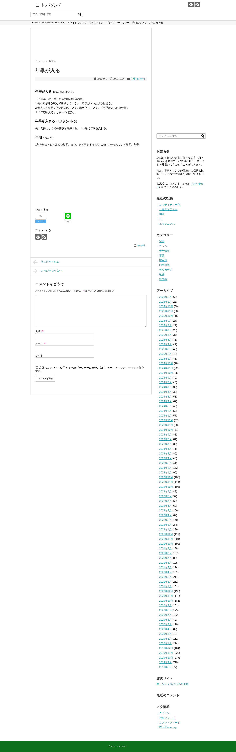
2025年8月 (165, 325)
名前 (39, 331)
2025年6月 (165, 335)
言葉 (133, 78)
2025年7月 (165, 330)
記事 (161, 241)
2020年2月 (165, 638)
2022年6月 (165, 505)
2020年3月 (165, 634)
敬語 (161, 274)
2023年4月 (165, 458)
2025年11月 (166, 311)
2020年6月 (165, 619)
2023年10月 (166, 429)
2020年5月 (165, 624)
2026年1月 (165, 301)
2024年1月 (165, 415)
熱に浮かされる (46, 262)
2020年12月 (166, 591)
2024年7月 (165, 387)
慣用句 (141, 78)
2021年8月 (165, 553)
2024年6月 (165, 391)
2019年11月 (166, 653)
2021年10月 (166, 543)
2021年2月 (165, 581)
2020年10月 (166, 600)
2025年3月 (165, 349)
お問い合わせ (156, 22)
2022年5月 (165, 510)
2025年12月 (166, 306)
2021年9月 (165, 548)
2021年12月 (166, 534)
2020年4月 (165, 629)
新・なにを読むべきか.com (172, 683)
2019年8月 (165, 667)
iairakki (141, 245)
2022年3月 (165, 520)
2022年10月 (166, 486)
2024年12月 (166, 363)
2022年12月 (166, 477)
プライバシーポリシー (117, 22)
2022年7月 (165, 501)
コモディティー (168, 209)
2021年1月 (165, 586)
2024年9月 (165, 377)
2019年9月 (165, 662)
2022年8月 (165, 496)
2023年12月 (166, 420)
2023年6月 (165, 448)
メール (40, 343)
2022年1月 (165, 529)
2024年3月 (165, 406)
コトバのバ (48, 5)
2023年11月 (166, 425)
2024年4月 (165, 401)
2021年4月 (165, 572)
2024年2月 (165, 410)
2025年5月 (165, 339)
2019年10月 (166, 657)
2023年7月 (165, 444)
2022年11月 (166, 482)
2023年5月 (165, 453)
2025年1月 (165, 358)
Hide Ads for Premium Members (48, 22)
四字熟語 (164, 265)
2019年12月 (166, 648)
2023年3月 (165, 463)
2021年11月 (166, 539)
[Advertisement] (90, 45)
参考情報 (164, 250)
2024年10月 (166, 372)
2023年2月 (165, 467)
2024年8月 (165, 382)
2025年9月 (165, 320)
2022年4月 (165, 515)
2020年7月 (165, 615)
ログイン (164, 713)
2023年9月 (165, 434)
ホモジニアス (167, 223)
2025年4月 (165, 344)
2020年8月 (165, 610)
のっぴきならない (47, 271)
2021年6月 (165, 562)
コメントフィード (169, 722)
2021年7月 (165, 558)
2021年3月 (165, 577)
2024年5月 (165, 396)
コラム (163, 246)
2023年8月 (165, 439)
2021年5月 (165, 567)
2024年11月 (166, 368)
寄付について (139, 22)
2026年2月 (165, 297)
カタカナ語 (165, 269)
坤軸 (161, 214)
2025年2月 (165, 354)
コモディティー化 (169, 204)
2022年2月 (165, 524)
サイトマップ (96, 22)
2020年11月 (166, 596)
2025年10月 (166, 316)
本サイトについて (77, 22)
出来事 (163, 279)
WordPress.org (168, 727)
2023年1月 (165, 472)
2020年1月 (165, 643)
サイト (39, 355)
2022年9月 (165, 491)
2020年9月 (165, 605)
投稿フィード (167, 717)
